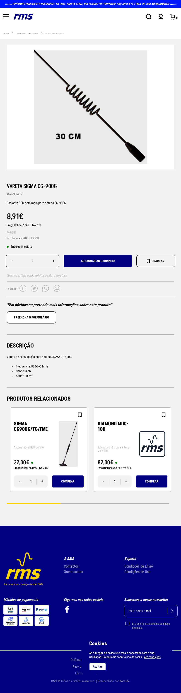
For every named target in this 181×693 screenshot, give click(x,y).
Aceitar (97, 666)
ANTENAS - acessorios (28, 33)
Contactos (71, 566)
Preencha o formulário (31, 317)
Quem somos (73, 572)
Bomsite (124, 681)
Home (6, 33)
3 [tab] (142, 503)
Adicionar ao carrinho (98, 261)
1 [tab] (34, 503)
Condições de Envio (138, 566)
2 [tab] (88, 503)
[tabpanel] (48, 449)
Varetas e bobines (55, 33)
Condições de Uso (137, 572)
